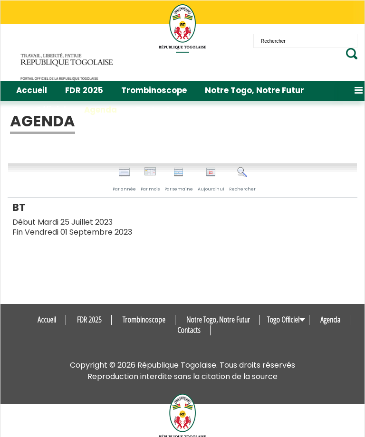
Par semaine (178, 179)
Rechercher (242, 179)
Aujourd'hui (211, 179)
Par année (124, 179)
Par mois (150, 179)
